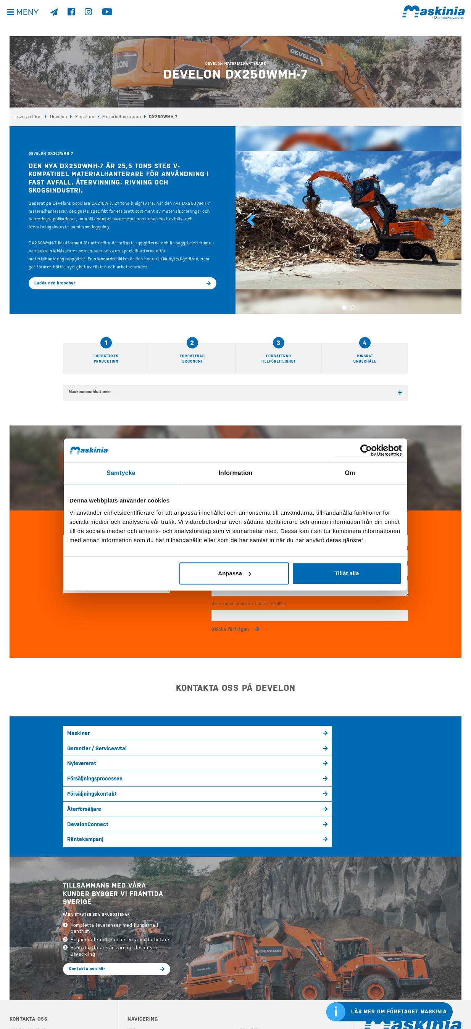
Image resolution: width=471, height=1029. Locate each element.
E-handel (249, 933)
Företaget (250, 975)
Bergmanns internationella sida (401, 988)
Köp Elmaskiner (143, 975)
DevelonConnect (257, 742)
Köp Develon (140, 944)
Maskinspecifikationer (90, 391)
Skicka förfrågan (230, 622)
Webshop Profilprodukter (267, 1007)
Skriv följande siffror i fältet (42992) (248, 597)
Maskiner (82, 116)
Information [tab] (235, 473)
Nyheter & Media (257, 954)
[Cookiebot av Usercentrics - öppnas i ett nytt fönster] (368, 451)
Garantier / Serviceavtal (178, 728)
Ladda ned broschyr (54, 282)
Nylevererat (252, 728)
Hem (131, 933)
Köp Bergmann (141, 964)
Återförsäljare (168, 742)
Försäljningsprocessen (349, 728)
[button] (251, 220)
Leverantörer (28, 116)
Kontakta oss (23, 1008)
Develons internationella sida (400, 952)
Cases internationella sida (396, 970)
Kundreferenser (256, 964)
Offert (246, 996)
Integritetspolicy (28, 987)
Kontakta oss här (87, 871)
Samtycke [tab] (121, 473)
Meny (30, 19)
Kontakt (248, 985)
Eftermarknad (141, 1007)
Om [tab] (350, 473)
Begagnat (249, 944)
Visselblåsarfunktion (32, 997)
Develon (57, 116)
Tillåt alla (346, 572)
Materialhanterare (117, 116)
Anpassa (234, 572)
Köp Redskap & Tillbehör (153, 996)
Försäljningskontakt (88, 742)
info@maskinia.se (27, 933)
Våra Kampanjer (143, 985)
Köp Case (136, 954)
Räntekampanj (341, 742)
